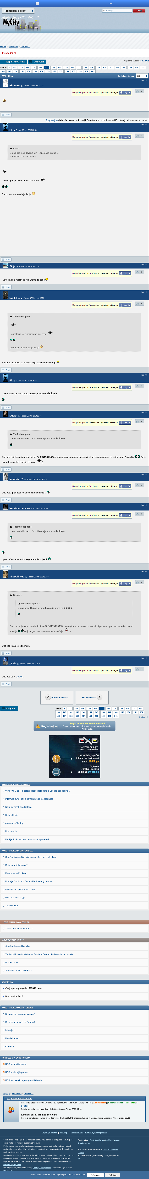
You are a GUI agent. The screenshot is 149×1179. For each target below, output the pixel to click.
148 (2, 71)
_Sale (12, 663)
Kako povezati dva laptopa (18, 807)
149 (9, 71)
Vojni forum (99, 1140)
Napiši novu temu (15, 61)
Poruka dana (11, 962)
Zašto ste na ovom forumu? (18, 928)
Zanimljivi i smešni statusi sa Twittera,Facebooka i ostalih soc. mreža (39, 954)
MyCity (3, 47)
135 (66, 67)
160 (79, 71)
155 (47, 71)
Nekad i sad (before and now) (20, 889)
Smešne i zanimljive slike (17, 946)
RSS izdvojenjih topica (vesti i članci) (23, 1080)
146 (136, 67)
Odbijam (112, 1175)
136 (72, 67)
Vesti (92, 1140)
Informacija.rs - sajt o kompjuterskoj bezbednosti (29, 799)
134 (59, 67)
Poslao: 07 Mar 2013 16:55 (37, 508)
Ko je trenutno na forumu (19, 1098)
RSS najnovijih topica (15, 1064)
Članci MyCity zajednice (96, 1133)
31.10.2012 (144, 61)
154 (41, 71)
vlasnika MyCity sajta (12, 1165)
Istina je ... (10, 1030)
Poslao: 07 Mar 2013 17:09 (38, 577)
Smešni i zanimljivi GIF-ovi (18, 970)
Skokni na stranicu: (126, 76)
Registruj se (52, 120)
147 (143, 67)
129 (27, 67)
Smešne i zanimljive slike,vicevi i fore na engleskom (31, 857)
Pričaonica (13, 47)
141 (104, 67)
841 (92, 71)
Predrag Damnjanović (42, 1168)
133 (53, 67)
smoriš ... (20, 676)
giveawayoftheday (14, 823)
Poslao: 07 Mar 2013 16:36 (26, 381)
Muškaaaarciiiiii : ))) (15, 897)
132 (46, 67)
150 (15, 71)
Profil (8, 115)
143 (117, 67)
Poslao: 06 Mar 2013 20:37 (34, 86)
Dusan (13, 415)
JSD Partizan (11, 905)
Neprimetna (16, 508)
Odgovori (39, 61)
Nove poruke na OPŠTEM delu (17, 851)
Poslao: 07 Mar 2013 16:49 (31, 416)
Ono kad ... (25, 47)
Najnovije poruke (49, 1133)
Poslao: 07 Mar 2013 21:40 (30, 664)
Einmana (14, 85)
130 (33, 67)
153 (35, 71)
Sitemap (64, 1133)
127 (14, 67)
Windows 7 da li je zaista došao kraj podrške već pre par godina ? (37, 790)
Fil (11, 129)
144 (123, 67)
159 (73, 71)
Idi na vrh (144, 717)
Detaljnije (25, 1106)
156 (54, 71)
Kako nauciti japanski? (16, 865)
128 (21, 67)
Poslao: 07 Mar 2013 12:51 (29, 266)
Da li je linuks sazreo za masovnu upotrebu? (27, 839)
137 (78, 67)
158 (67, 71)
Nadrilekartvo (12, 1038)
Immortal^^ (16, 479)
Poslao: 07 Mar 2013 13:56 (34, 298)
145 (130, 67)
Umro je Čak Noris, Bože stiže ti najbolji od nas (28, 881)
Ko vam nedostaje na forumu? (20, 1022)
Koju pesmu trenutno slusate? (20, 1014)
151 (22, 71)
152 (28, 71)
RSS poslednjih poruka (16, 1072)
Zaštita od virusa (112, 1140)
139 (91, 67)
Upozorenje (11, 831)
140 (98, 67)
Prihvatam (95, 1175)
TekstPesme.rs (84, 1143)
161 (86, 71)
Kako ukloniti (11, 815)
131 (40, 67)
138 (85, 67)
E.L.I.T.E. (14, 297)
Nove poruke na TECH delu (16, 784)
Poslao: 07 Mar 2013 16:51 (37, 479)
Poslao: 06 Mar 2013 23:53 (26, 130)
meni (37, 3)
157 (60, 71)
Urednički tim (77, 1133)
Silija (12, 266)
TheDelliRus (16, 576)
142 (110, 67)
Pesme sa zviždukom (15, 873)
